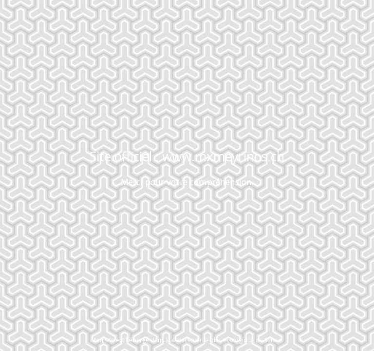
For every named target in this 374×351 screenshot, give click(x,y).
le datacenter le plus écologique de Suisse (223, 340)
